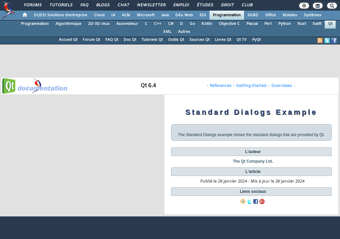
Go (192, 24)
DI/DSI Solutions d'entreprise (60, 15)
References (220, 86)
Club (247, 5)
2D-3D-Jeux (99, 24)
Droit (227, 5)
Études (204, 5)
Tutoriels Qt (152, 40)
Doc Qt (130, 40)
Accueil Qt (68, 40)
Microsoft (145, 15)
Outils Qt (176, 40)
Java (165, 15)
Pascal (252, 24)
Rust (302, 24)
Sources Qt (199, 40)
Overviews (281, 86)
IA (113, 15)
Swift (316, 24)
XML (167, 32)
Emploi (180, 5)
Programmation (227, 15)
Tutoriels (60, 5)
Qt (330, 24)
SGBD (252, 15)
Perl (268, 24)
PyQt (256, 40)
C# (170, 24)
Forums (32, 5)
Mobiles (290, 15)
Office (270, 15)
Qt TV (241, 40)
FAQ (84, 5)
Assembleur (127, 24)
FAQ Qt (111, 40)
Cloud (99, 15)
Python (284, 24)
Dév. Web (184, 15)
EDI (203, 15)
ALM (126, 15)
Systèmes (312, 15)
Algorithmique (68, 24)
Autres (184, 32)
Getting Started (251, 86)
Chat (123, 5)
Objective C (229, 24)
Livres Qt (223, 40)
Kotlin (207, 24)
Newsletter (151, 5)
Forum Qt (91, 40)
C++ (157, 24)
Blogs (102, 5)
